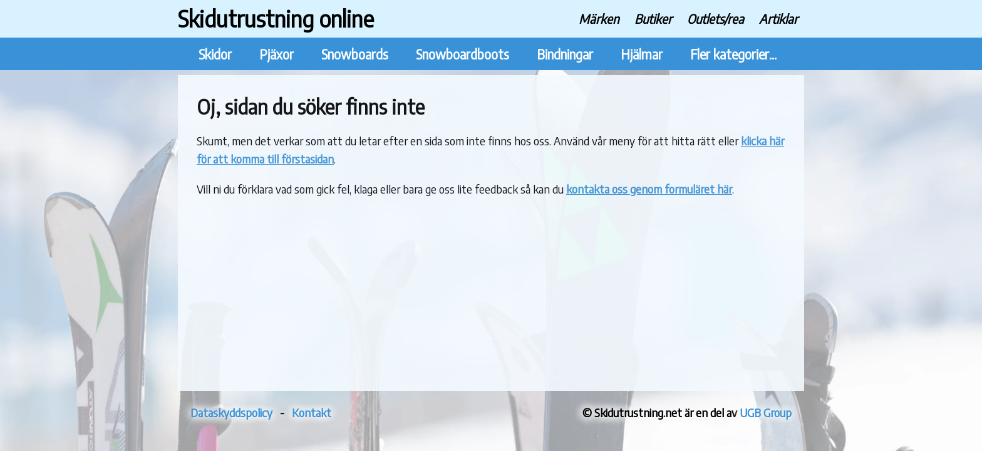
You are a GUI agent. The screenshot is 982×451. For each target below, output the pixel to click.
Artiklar (778, 18)
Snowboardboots (462, 54)
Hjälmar (642, 54)
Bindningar (565, 54)
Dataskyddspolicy (231, 412)
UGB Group (766, 412)
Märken (599, 18)
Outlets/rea (715, 18)
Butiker (653, 18)
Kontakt (311, 412)
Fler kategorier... (733, 54)
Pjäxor (276, 54)
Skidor (215, 54)
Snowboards (354, 54)
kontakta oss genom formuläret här (649, 189)
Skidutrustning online (276, 18)
